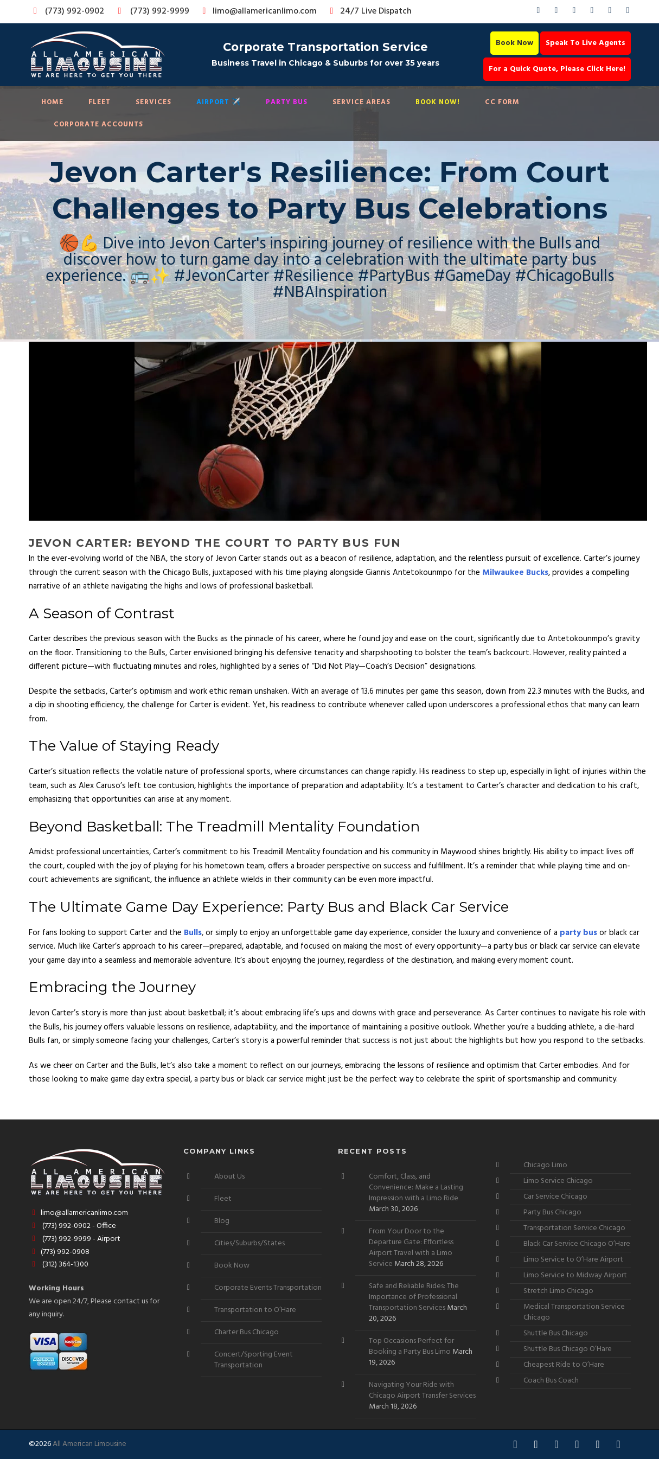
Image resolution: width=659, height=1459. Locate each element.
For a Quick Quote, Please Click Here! (557, 69)
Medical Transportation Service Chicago (574, 1312)
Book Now (514, 43)
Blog (221, 1221)
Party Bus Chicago (552, 1212)
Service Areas (361, 102)
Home (52, 102)
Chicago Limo (545, 1165)
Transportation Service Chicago (574, 1228)
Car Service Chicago (555, 1197)
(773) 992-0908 (59, 1252)
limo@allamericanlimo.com (258, 11)
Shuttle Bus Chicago (555, 1333)
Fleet (99, 102)
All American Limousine (89, 1444)
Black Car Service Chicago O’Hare (576, 1244)
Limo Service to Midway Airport (575, 1275)
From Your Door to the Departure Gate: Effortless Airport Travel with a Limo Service (411, 1247)
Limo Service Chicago (558, 1181)
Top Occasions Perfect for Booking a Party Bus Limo (411, 1346)
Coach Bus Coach (551, 1380)
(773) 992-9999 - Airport (75, 1239)
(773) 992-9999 (150, 11)
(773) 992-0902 (66, 11)
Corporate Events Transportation (268, 1288)
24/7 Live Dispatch (369, 11)
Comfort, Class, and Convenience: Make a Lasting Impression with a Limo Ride (416, 1187)
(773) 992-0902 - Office (73, 1226)
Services (153, 102)
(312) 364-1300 (59, 1264)
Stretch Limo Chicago (558, 1291)
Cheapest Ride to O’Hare (563, 1365)
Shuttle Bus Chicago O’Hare (567, 1349)
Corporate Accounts (98, 124)
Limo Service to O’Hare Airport (573, 1259)
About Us (229, 1176)
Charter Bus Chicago (246, 1332)
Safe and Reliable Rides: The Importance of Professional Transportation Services (414, 1297)
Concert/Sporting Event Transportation (253, 1360)
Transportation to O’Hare (255, 1310)
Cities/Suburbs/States (249, 1243)
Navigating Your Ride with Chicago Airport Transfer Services (422, 1390)
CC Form (502, 102)
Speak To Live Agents (585, 43)
